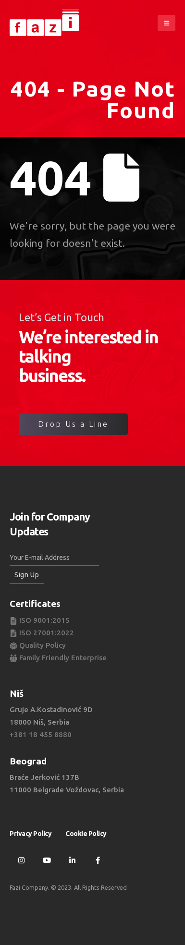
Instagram (21, 860)
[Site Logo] (46, 23)
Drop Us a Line (73, 424)
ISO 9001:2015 (40, 620)
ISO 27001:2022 (42, 633)
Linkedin (72, 860)
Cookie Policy (86, 833)
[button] (166, 23)
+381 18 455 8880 (41, 734)
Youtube (46, 860)
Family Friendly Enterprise (58, 658)
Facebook (97, 860)
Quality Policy (38, 645)
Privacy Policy (30, 833)
